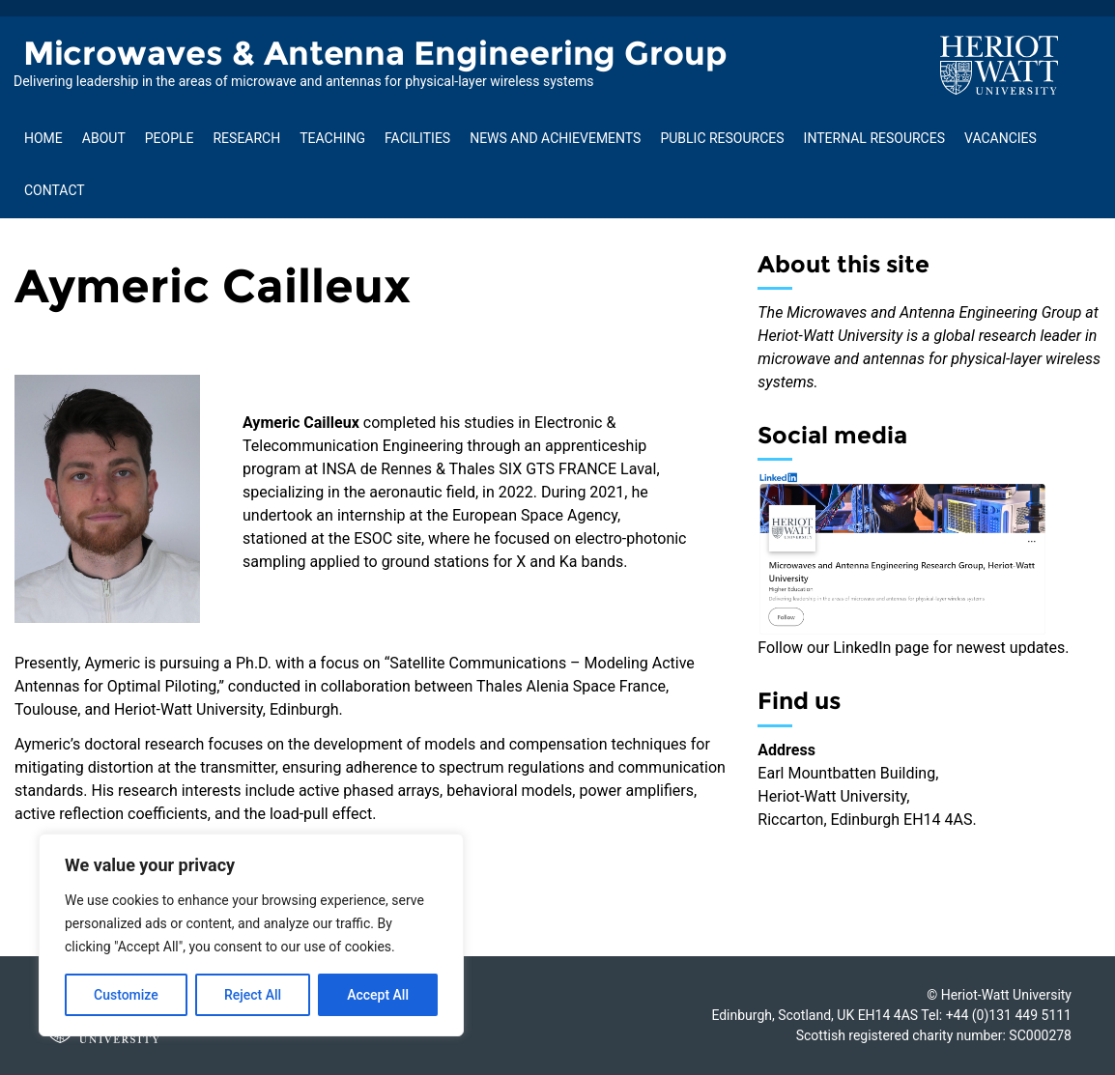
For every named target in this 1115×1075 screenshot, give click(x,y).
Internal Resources (874, 138)
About (104, 138)
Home (43, 138)
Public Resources (722, 138)
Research (246, 138)
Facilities (417, 138)
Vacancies (1000, 138)
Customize (126, 995)
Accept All (378, 995)
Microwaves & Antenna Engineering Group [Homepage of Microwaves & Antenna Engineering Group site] (375, 53)
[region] (251, 935)
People (169, 138)
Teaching (332, 138)
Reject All (252, 995)
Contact (54, 190)
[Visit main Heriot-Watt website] (999, 64)
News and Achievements (555, 138)
